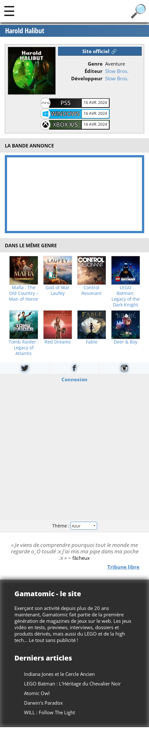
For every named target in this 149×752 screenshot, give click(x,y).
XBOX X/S (65, 124)
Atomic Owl (37, 693)
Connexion (74, 379)
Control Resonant (91, 290)
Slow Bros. (116, 71)
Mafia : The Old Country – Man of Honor (23, 293)
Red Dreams (58, 342)
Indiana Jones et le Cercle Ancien (59, 674)
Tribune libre (123, 566)
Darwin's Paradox (43, 703)
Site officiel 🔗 (99, 51)
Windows (65, 113)
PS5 (65, 103)
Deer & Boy (125, 342)
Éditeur (94, 71)
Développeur (87, 78)
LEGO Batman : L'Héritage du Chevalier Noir (72, 683)
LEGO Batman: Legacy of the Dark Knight (126, 296)
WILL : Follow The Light (49, 712)
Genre (95, 63)
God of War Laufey (58, 290)
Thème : (74, 526)
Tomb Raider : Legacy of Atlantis (24, 347)
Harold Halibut (24, 30)
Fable (91, 342)
